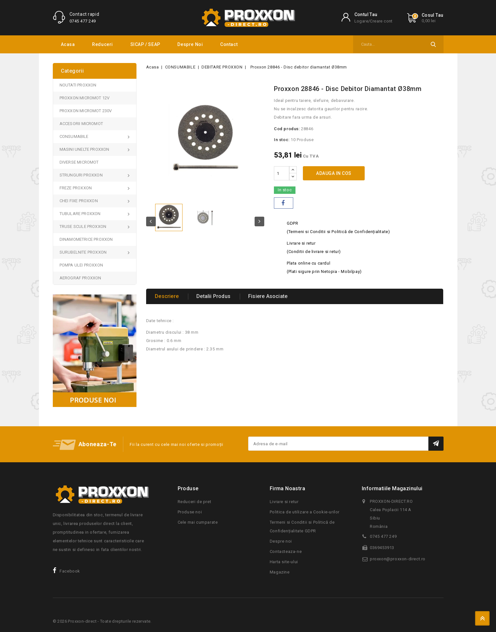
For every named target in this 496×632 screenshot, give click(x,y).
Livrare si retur (284, 501)
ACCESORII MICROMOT (81, 123)
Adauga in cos (333, 173)
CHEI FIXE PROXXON (79, 200)
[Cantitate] (281, 173)
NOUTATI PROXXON (78, 85)
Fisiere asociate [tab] (271, 296)
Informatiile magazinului (392, 488)
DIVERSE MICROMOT (79, 162)
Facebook (70, 571)
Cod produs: (287, 128)
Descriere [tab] (168, 296)
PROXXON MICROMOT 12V (85, 97)
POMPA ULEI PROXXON (81, 265)
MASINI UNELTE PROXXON (85, 149)
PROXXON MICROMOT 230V (86, 110)
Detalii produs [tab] (216, 296)
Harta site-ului (284, 561)
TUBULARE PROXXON (81, 213)
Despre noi (190, 44)
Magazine (280, 572)
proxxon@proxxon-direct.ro (398, 558)
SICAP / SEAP (145, 44)
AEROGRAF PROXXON (80, 277)
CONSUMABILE (74, 136)
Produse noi (190, 512)
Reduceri (102, 44)
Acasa (68, 44)
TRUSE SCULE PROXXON (84, 226)
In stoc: (282, 139)
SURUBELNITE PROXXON (84, 252)
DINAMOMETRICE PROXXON (86, 239)
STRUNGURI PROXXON (82, 175)
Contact (229, 44)
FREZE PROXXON (76, 187)
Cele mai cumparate (198, 522)
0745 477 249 (83, 21)
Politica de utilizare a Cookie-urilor (305, 512)
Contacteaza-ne (286, 551)
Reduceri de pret (194, 501)
